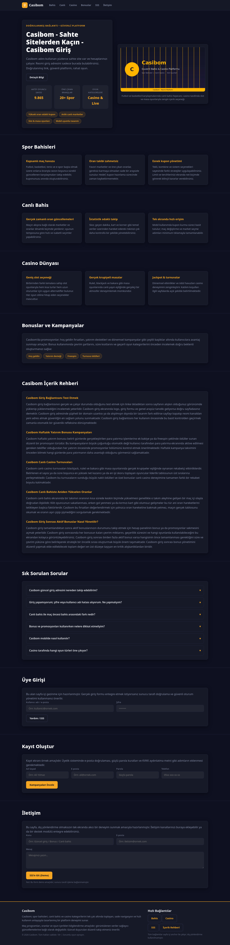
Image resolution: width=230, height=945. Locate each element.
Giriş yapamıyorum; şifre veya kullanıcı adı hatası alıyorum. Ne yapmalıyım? (75, 602)
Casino (73, 5)
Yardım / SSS (37, 718)
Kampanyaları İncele (42, 784)
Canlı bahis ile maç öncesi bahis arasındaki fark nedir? (62, 614)
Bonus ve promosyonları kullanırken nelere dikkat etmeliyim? (67, 626)
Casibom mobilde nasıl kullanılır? (49, 638)
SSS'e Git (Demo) (39, 875)
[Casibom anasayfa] (32, 5)
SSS (97, 5)
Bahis (52, 5)
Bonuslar (86, 5)
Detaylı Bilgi (37, 77)
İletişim (107, 5)
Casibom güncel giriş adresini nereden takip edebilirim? (63, 590)
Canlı (62, 5)
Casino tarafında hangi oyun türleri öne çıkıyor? (58, 650)
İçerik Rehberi (171, 927)
